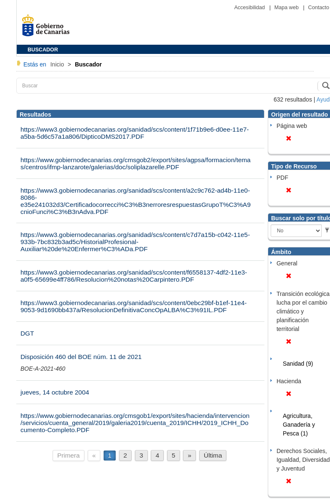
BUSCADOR (43, 50)
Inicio (58, 64)
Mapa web (287, 7)
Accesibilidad (250, 7)
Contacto (318, 7)
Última (213, 455)
